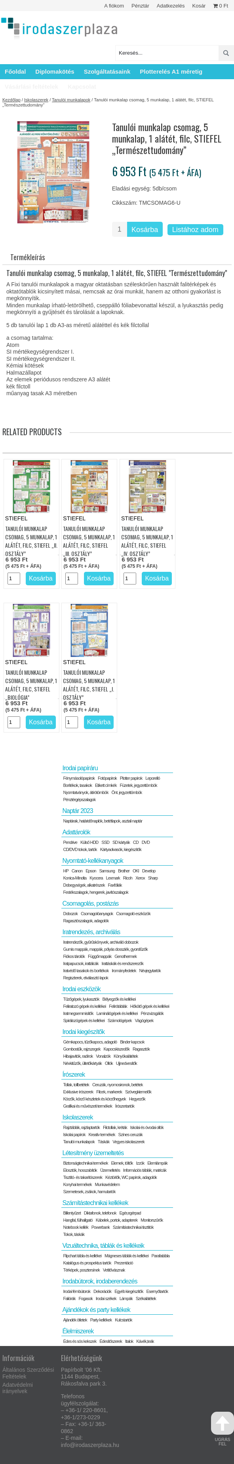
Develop (148, 870)
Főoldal (15, 71)
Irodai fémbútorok (76, 1291)
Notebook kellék (75, 1227)
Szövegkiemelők (138, 1091)
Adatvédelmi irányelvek (17, 1388)
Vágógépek (144, 1020)
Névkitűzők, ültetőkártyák (82, 1063)
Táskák (103, 1141)
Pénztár (140, 6)
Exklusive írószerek (78, 1091)
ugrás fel (222, 1429)
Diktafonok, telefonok (100, 1213)
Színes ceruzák (130, 1134)
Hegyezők (137, 1099)
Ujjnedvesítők (126, 1063)
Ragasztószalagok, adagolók (85, 920)
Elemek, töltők (122, 1163)
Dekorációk (102, 1291)
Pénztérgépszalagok (79, 799)
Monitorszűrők (152, 1220)
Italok (129, 1341)
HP (65, 870)
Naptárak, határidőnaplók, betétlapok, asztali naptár (102, 821)
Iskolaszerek (36, 99)
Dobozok (70, 913)
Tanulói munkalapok (71, 99)
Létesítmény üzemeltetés (93, 1153)
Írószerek (73, 1074)
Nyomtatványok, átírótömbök (85, 792)
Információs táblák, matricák (144, 1170)
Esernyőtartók (157, 1291)
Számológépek (120, 1020)
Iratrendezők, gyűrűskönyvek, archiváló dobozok (100, 942)
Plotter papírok (131, 778)
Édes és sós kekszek (79, 1341)
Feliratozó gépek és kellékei (84, 1006)
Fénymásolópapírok (79, 778)
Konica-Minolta (74, 878)
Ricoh (127, 878)
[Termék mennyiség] (119, 229)
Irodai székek (106, 1298)
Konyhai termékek (77, 1184)
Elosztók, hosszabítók (80, 1170)
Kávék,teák (145, 1341)
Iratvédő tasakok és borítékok (85, 970)
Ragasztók (141, 1049)
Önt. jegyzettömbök (127, 792)
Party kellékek (101, 1319)
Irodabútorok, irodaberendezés (99, 1281)
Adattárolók (76, 832)
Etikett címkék (105, 785)
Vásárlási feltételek (31, 86)
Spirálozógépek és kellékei (83, 1020)
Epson (91, 870)
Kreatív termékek (101, 1134)
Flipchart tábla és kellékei (82, 1255)
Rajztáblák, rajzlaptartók (81, 1127)
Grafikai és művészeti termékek (87, 1106)
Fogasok (86, 1298)
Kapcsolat (82, 86)
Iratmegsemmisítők (78, 1013)
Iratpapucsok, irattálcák (80, 963)
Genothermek (125, 956)
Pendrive (70, 842)
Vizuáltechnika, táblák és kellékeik (103, 1245)
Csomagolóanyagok (97, 913)
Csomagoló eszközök (133, 913)
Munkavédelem (107, 1184)
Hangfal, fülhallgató (77, 1220)
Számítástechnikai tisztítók (133, 1227)
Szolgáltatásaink (107, 71)
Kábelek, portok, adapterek (116, 1220)
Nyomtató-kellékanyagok (92, 860)
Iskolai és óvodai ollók (147, 1127)
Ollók (109, 1063)
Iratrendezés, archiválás (91, 932)
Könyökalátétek (126, 1056)
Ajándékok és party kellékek (96, 1309)
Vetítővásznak (114, 1270)
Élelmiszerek (77, 1331)
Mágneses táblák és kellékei (126, 1255)
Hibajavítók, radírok (78, 1056)
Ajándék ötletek (75, 1319)
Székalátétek (146, 1298)
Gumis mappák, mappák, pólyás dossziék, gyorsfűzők (105, 949)
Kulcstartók (123, 1319)
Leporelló (152, 778)
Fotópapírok (107, 778)
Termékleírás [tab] (27, 257)
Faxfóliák (115, 885)
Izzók (140, 1163)
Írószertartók (124, 1106)
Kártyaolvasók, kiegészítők (120, 849)
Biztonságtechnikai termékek (85, 1163)
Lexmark (113, 878)
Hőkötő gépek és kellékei (149, 1006)
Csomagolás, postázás (90, 903)
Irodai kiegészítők (83, 1031)
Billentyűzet (71, 1213)
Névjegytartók (149, 970)
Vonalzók (103, 1056)
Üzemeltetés (110, 1170)
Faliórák (69, 1298)
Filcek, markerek (109, 1091)
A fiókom (114, 6)
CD (136, 842)
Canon (77, 870)
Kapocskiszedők (116, 1049)
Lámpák (126, 1298)
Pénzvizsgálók (152, 1013)
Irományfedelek (124, 970)
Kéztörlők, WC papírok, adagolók (131, 1177)
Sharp (153, 878)
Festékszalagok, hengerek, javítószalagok (95, 892)
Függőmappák (99, 956)
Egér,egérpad (130, 1213)
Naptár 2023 (77, 810)
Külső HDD (89, 842)
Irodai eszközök (81, 989)
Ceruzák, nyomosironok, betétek (117, 1084)
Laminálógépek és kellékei (116, 1013)
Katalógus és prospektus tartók (87, 1262)
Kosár (198, 6)
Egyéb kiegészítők (128, 1291)
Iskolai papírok (74, 1134)
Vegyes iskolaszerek (128, 1141)
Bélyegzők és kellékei (118, 999)
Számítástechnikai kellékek (95, 1202)
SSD (105, 842)
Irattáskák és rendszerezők (122, 963)
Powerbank (100, 1227)
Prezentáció (123, 1262)
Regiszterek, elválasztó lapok (85, 977)
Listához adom (195, 230)
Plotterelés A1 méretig (171, 71)
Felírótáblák (118, 1006)
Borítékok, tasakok (77, 785)
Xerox (140, 878)
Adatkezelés (171, 6)
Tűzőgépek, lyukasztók (81, 999)
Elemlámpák (157, 1163)
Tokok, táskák (73, 1234)
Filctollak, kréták (115, 1127)
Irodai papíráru (79, 768)
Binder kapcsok (132, 1041)
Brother (123, 870)
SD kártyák (121, 842)
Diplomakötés (54, 71)
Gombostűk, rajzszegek (81, 1049)
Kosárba (144, 230)
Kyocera (96, 878)
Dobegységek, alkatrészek (84, 885)
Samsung (106, 870)
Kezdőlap (11, 99)
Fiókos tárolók (73, 956)
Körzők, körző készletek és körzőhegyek (94, 1099)
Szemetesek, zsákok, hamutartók (89, 1191)
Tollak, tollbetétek (76, 1084)
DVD (146, 842)
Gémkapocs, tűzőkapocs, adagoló (90, 1041)
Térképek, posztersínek (81, 1270)
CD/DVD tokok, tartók (80, 849)
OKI (136, 870)
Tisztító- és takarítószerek (82, 1177)
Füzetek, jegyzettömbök (138, 785)
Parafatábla (160, 1255)
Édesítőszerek (110, 1341)
